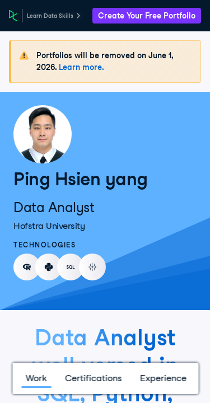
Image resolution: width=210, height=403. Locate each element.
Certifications (93, 378)
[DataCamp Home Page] (13, 15)
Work (35, 378)
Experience (162, 378)
